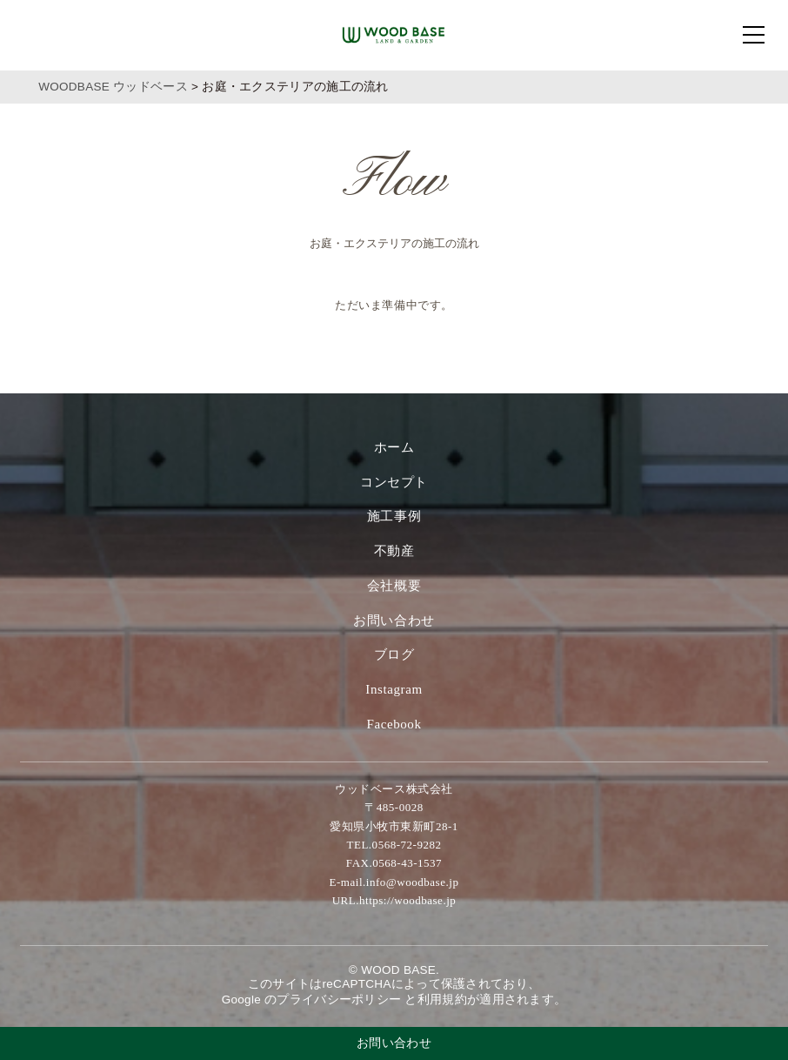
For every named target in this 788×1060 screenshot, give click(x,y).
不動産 (394, 551)
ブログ (394, 654)
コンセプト (394, 482)
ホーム (394, 447)
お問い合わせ (394, 620)
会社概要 (394, 586)
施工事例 (394, 516)
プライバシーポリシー (339, 999)
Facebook (393, 724)
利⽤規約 (442, 999)
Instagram (393, 689)
